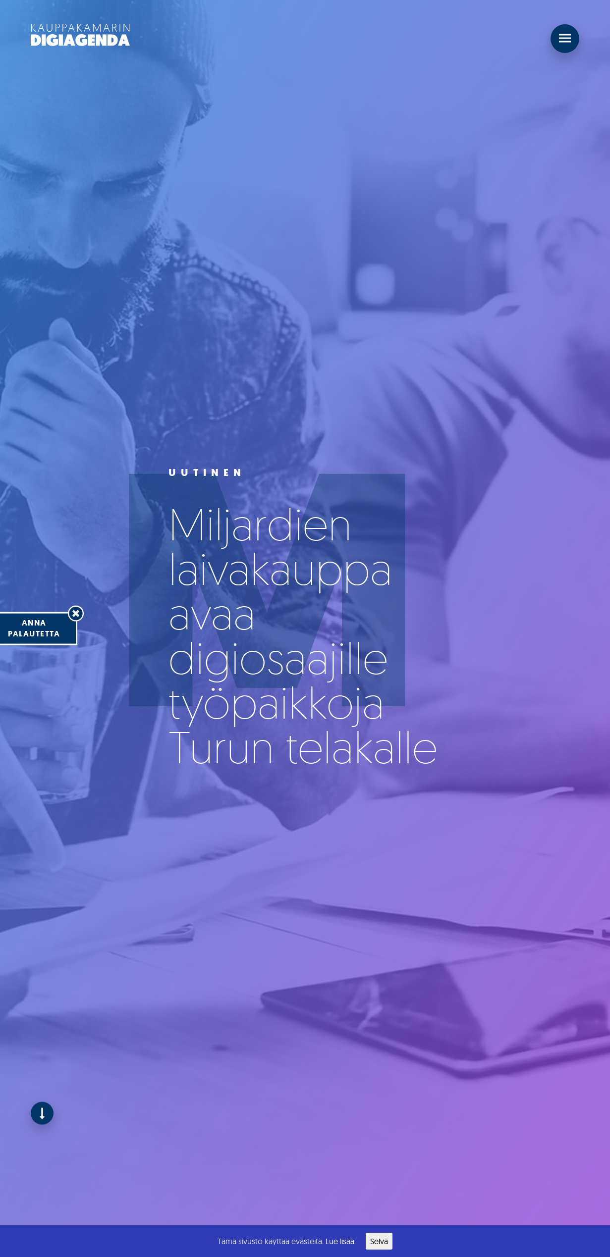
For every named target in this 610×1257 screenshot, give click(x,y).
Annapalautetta (34, 628)
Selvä (379, 1241)
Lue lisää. (341, 1241)
